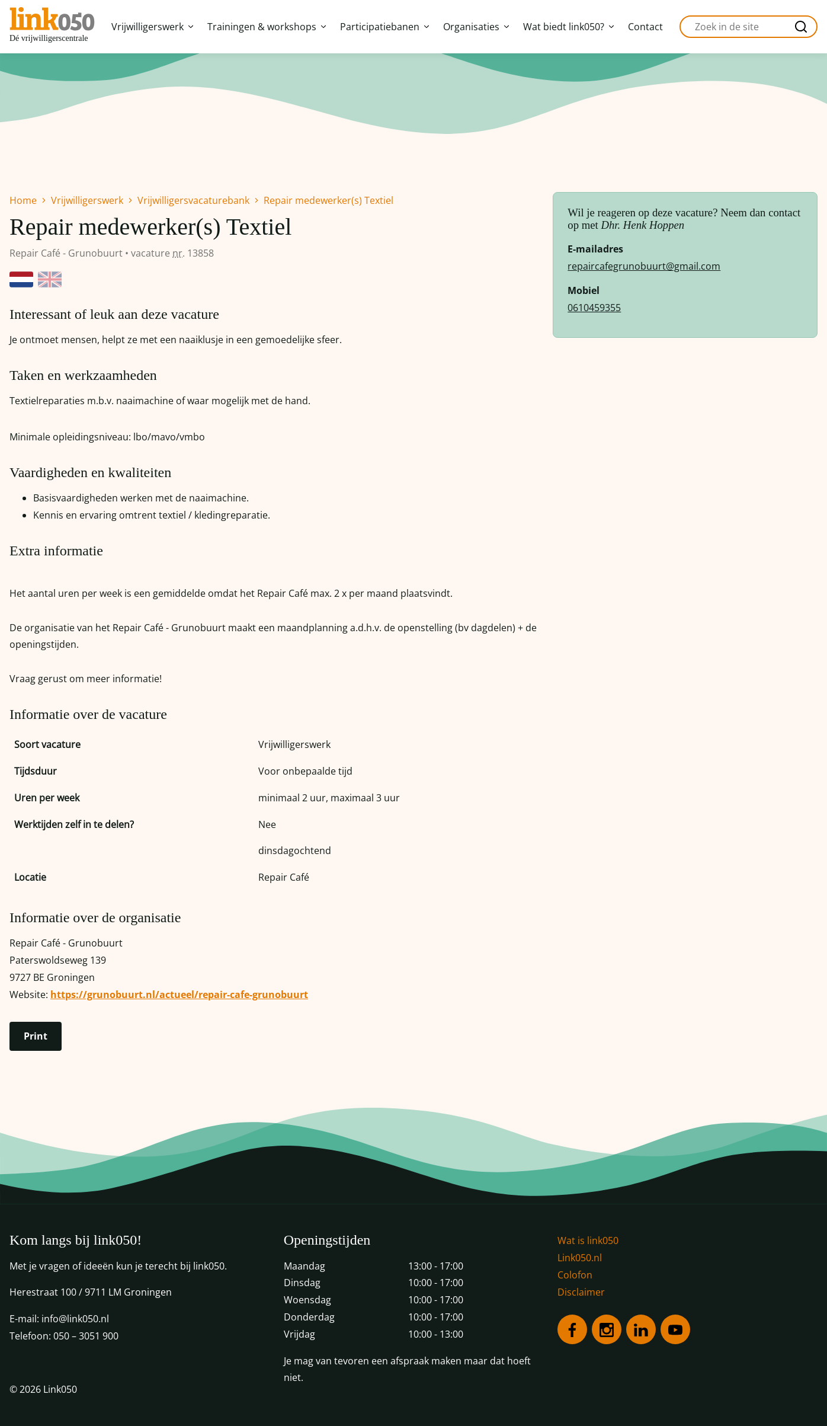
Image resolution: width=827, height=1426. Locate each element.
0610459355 (594, 307)
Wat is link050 (587, 1240)
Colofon (574, 1274)
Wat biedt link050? (568, 26)
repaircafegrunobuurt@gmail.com (644, 266)
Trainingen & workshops (266, 26)
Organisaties (476, 26)
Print (35, 1036)
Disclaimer (581, 1292)
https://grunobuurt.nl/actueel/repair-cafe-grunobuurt (179, 994)
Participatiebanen (384, 26)
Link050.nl (579, 1257)
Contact (645, 26)
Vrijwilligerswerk (152, 26)
